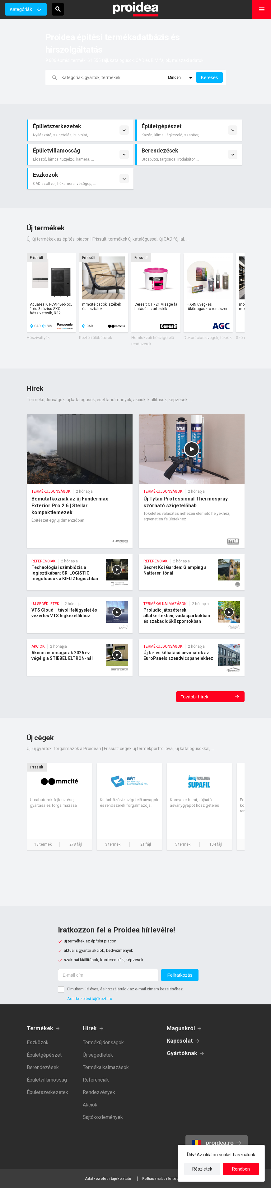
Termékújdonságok (103, 1042)
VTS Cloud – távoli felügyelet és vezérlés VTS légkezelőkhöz (80, 615)
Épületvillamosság (47, 1080)
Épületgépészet (44, 1055)
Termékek (40, 1028)
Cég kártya (59, 806)
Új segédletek (98, 1055)
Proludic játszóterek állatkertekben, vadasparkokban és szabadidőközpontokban (192, 615)
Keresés (209, 77)
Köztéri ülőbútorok (95, 337)
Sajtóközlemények (103, 1117)
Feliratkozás (180, 975)
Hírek (90, 1028)
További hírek (194, 696)
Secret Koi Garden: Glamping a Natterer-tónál (192, 572)
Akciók (90, 1105)
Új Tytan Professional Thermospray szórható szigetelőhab (192, 481)
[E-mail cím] (108, 975)
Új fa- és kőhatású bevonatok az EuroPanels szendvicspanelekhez (192, 657)
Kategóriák (21, 9)
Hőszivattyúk (38, 337)
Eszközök (38, 1042)
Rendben (241, 1169)
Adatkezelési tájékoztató (89, 998)
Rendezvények (99, 1092)
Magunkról (181, 1028)
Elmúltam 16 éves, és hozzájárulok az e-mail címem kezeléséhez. (125, 989)
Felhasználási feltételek (164, 1178)
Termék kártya (51, 292)
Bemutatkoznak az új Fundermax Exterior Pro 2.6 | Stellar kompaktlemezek (80, 481)
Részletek (202, 1169)
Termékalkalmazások (106, 1067)
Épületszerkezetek (47, 1092)
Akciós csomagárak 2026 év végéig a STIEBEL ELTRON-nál (80, 657)
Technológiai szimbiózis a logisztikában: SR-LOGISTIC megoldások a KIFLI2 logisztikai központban (80, 572)
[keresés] (112, 77)
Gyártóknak (182, 1053)
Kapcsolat (180, 1040)
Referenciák (96, 1080)
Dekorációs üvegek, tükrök (208, 337)
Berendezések (43, 1067)
